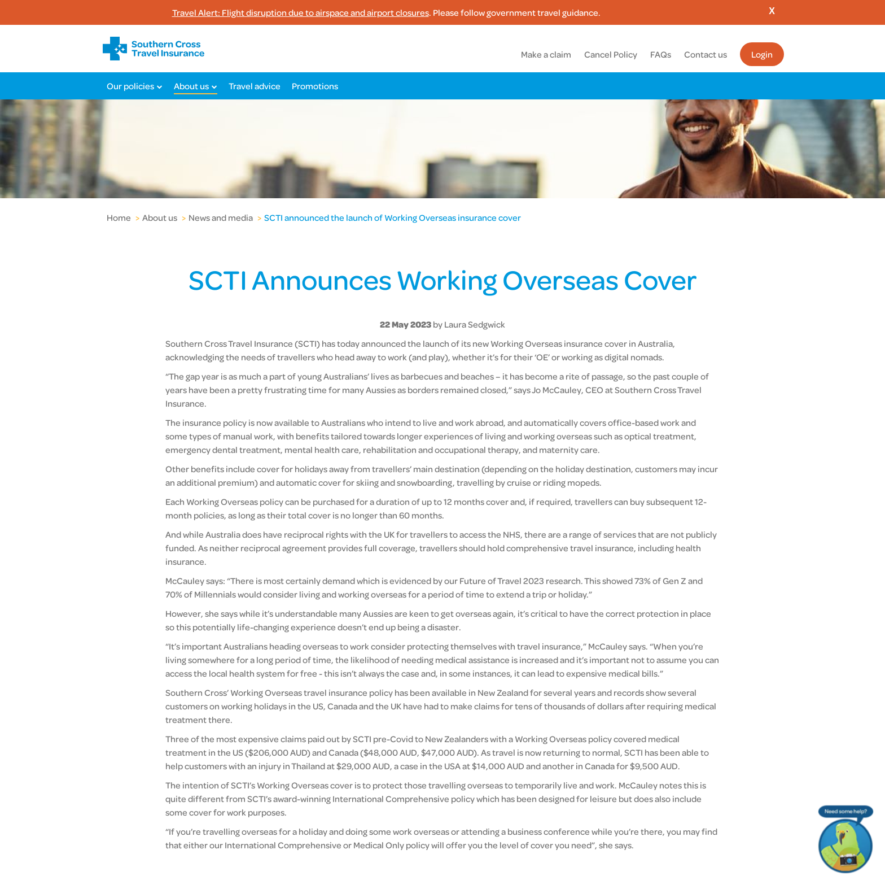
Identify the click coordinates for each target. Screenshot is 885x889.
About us (191, 86)
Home (119, 217)
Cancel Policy (610, 54)
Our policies (130, 86)
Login (762, 54)
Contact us (705, 54)
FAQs (660, 54)
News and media (221, 217)
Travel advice (255, 86)
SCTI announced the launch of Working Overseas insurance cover (392, 217)
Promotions (315, 86)
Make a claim (546, 54)
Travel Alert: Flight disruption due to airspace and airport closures (300, 12)
